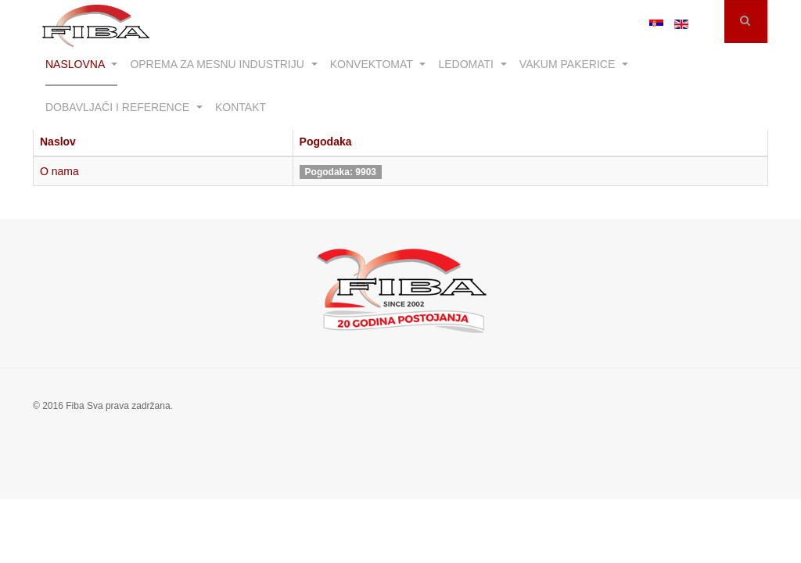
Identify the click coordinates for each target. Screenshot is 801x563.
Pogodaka (326, 141)
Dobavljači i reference (124, 107)
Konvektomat (378, 64)
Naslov (58, 141)
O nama (59, 171)
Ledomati (472, 64)
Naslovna (81, 64)
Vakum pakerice (573, 64)
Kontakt (240, 107)
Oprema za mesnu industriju (223, 64)
